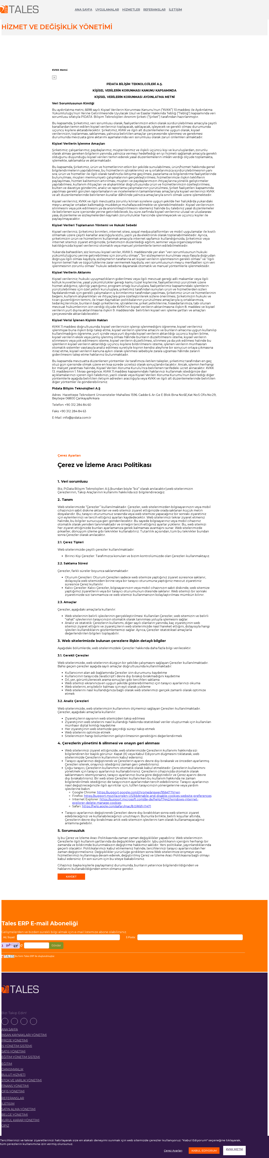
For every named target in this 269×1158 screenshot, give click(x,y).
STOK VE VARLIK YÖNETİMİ (21, 1080)
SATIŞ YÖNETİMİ (13, 1051)
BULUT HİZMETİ (13, 1075)
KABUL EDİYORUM (204, 1150)
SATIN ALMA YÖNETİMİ (18, 1109)
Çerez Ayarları (173, 1150)
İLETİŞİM (175, 9)
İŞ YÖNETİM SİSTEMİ (16, 1046)
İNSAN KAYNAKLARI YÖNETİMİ (24, 1035)
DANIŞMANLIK (12, 1069)
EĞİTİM (6, 1064)
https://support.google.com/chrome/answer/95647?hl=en (138, 792)
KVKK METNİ (234, 1149)
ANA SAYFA (83, 9)
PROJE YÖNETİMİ (14, 1040)
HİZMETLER (131, 9)
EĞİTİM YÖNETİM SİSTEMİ (20, 1057)
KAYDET (71, 876)
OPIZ (5, 1125)
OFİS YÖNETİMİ (13, 1091)
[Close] (54, 77)
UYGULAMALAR (107, 9)
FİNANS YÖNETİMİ (15, 1086)
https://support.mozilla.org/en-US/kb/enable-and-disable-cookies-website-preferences (147, 796)
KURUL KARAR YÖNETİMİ (20, 1120)
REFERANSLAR (154, 9)
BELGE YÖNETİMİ (14, 1114)
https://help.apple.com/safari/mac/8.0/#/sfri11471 (116, 806)
